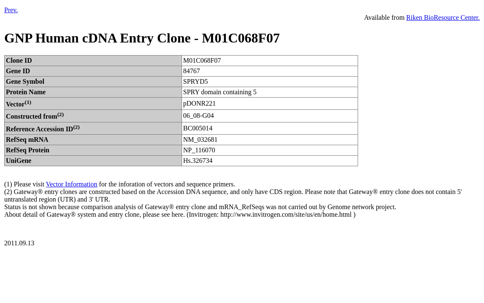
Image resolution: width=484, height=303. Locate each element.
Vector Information (71, 184)
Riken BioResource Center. (443, 17)
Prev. (11, 9)
